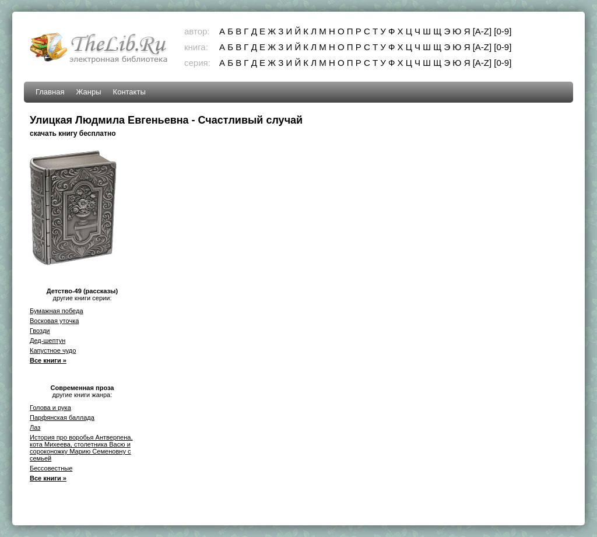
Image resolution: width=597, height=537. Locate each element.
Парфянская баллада (62, 417)
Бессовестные (51, 468)
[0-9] (502, 31)
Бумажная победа (56, 310)
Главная (50, 91)
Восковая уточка (54, 320)
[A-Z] (482, 31)
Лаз (35, 427)
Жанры (88, 91)
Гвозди (40, 330)
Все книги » (48, 360)
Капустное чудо (53, 350)
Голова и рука (50, 407)
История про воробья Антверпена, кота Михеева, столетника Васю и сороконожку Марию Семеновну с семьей (81, 448)
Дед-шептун (47, 340)
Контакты (129, 91)
